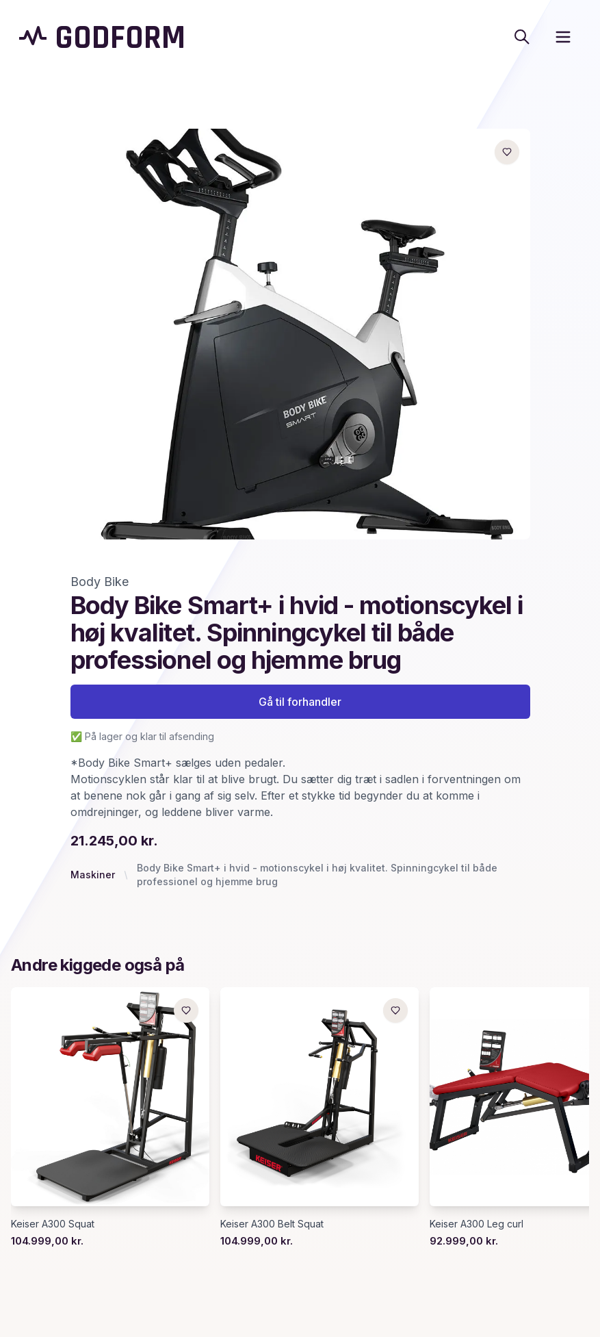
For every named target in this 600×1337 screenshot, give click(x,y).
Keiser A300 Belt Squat (272, 1224)
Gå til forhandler (300, 702)
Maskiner (92, 874)
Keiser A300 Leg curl (476, 1224)
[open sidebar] (563, 37)
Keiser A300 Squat (52, 1224)
